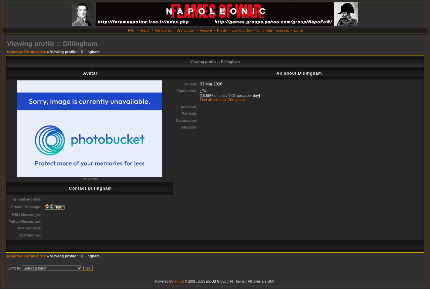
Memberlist (163, 30)
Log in (298, 30)
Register (206, 30)
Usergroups (185, 30)
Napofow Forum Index (26, 52)
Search (145, 30)
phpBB (179, 281)
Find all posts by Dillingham (222, 100)
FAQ (131, 30)
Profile (221, 30)
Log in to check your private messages (260, 30)
